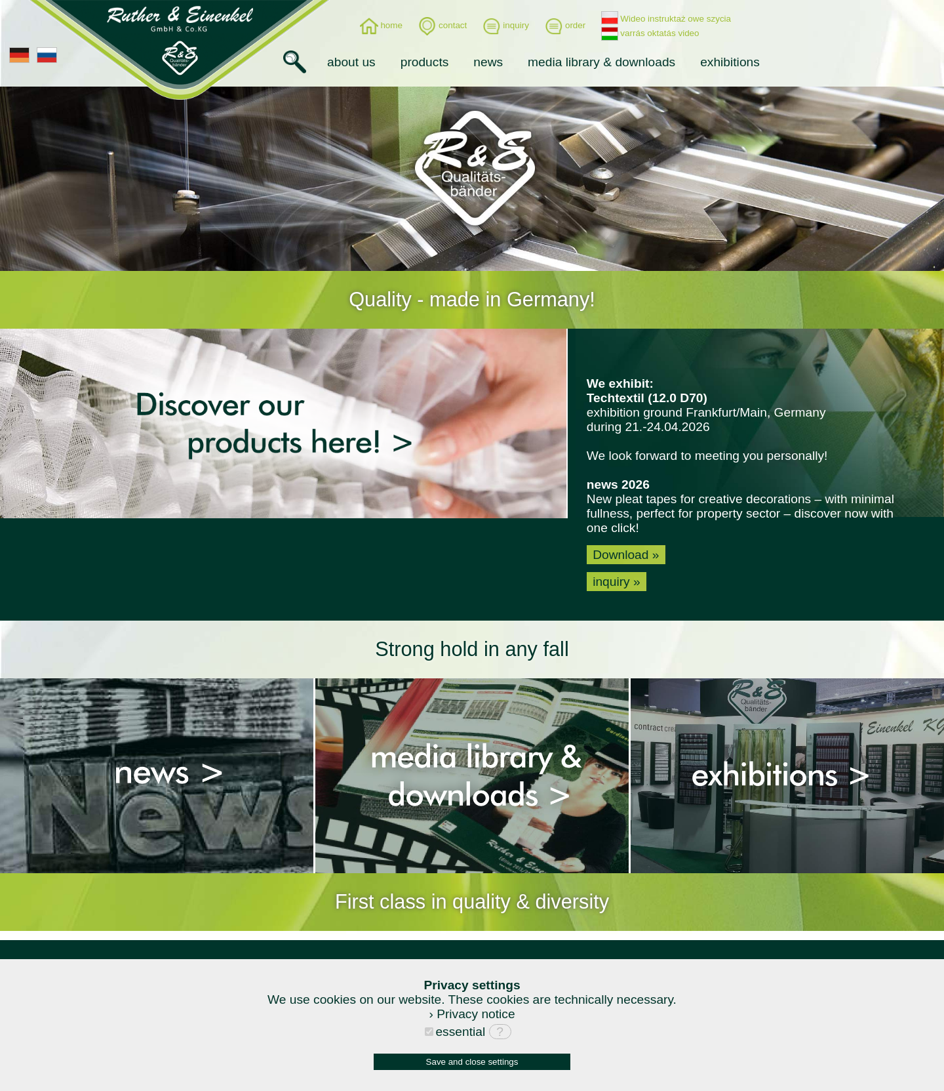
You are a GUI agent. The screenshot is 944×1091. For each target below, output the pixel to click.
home (381, 25)
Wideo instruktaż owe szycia (666, 19)
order (565, 25)
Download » (626, 555)
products (425, 62)
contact (442, 25)
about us (351, 62)
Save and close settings (472, 1062)
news (488, 62)
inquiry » (616, 581)
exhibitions (730, 62)
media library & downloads (601, 62)
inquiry (505, 25)
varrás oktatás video (650, 33)
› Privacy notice (472, 1014)
